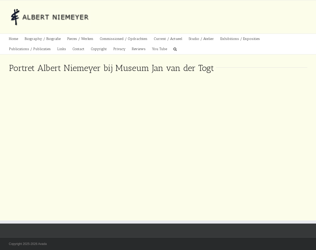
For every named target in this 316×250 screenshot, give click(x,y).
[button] (175, 49)
